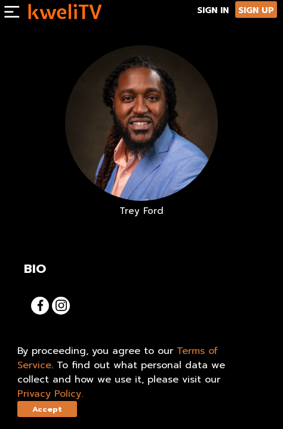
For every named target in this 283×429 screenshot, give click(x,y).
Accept (47, 409)
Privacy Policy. (50, 394)
